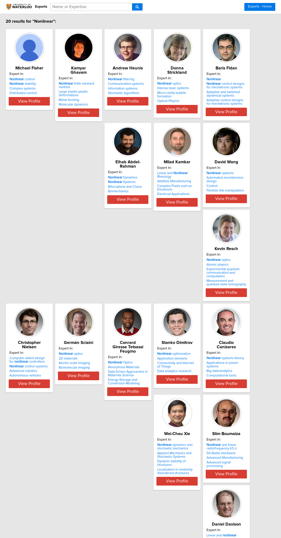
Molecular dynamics (99, 97)
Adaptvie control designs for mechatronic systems (47, 204)
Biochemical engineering (103, 486)
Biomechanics (95, 195)
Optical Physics (214, 97)
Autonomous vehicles (101, 297)
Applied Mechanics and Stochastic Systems (161, 388)
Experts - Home (260, 6)
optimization (42, 378)
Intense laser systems (219, 88)
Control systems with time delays (50, 486)
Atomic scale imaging (160, 289)
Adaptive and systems (226, 476)
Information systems (159, 93)
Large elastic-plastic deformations (110, 88)
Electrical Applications (160, 199)
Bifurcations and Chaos (102, 191)
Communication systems (162, 88)
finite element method (109, 83)
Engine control (36, 490)
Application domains (41, 383)
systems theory (104, 378)
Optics (215, 280)
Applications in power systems (107, 383)
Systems (99, 186)
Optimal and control (166, 476)
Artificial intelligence (159, 481)
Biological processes (100, 490)
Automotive (152, 486)
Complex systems (39, 93)
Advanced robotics (99, 293)
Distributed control (39, 97)
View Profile (51, 116)
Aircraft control (37, 481)
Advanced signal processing (224, 395)
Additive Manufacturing (161, 186)
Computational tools (100, 392)
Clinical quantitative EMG (221, 490)
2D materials (153, 284)
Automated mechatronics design (227, 186)
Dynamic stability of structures (166, 394)
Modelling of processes (109, 481)
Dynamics (99, 182)
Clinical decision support (221, 486)
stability (39, 88)
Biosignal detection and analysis (226, 481)
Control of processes (108, 476)
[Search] (137, 6)
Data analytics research (43, 395)
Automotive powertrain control (166, 490)
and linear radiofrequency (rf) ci (218, 380)
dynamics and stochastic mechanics (162, 380)
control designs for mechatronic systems (47, 188)
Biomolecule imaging (159, 294)
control (38, 83)
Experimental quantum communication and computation (50, 291)
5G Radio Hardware (218, 386)
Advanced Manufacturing (221, 391)
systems (217, 182)
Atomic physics (37, 284)
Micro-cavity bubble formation (225, 93)
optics (215, 83)
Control (208, 191)
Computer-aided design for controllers (105, 281)
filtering (157, 83)
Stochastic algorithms (160, 97)
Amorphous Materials (219, 284)
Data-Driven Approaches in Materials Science (223, 291)
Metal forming (95, 93)
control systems (104, 288)
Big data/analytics (98, 387)
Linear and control (46, 476)
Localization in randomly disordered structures (162, 400)
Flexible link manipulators (222, 195)
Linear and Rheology (167, 182)
